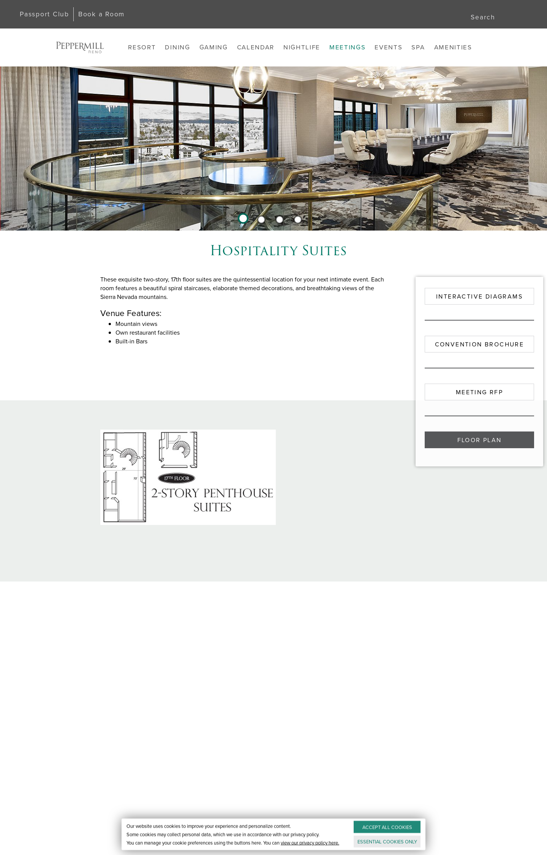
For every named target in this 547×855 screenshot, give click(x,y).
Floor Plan (479, 440)
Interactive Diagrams (479, 296)
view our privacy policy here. (310, 842)
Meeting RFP (479, 392)
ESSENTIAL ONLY (387, 841)
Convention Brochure (479, 344)
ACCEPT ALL (387, 827)
